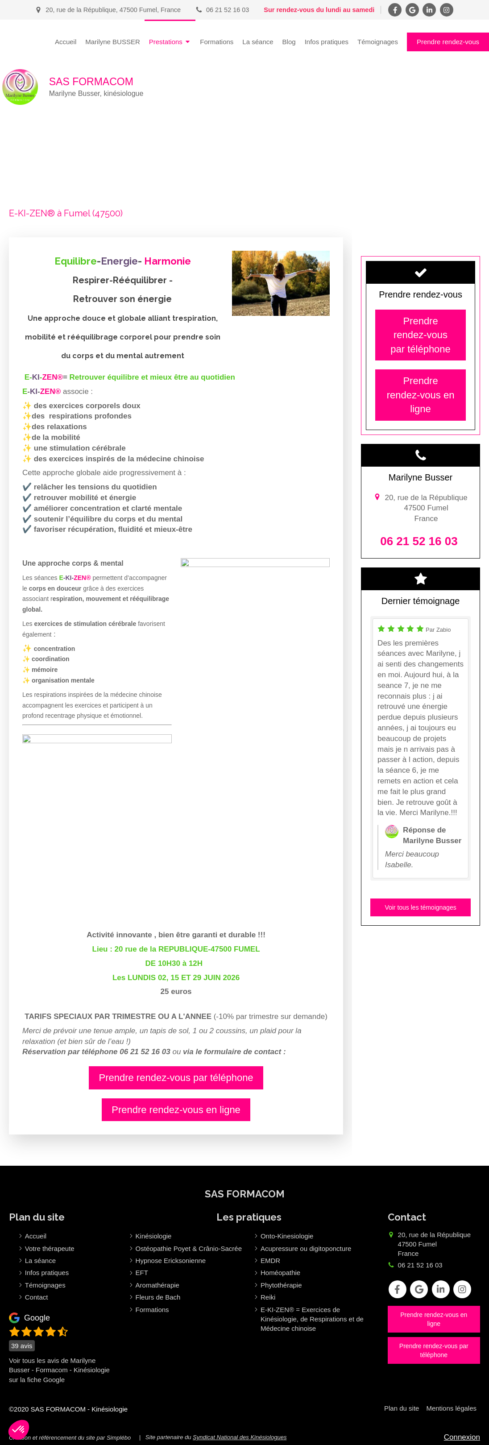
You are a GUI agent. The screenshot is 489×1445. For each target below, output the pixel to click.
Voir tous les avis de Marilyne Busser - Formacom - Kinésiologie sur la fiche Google (59, 1370)
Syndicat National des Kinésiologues (239, 1437)
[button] (18, 1430)
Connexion (462, 1437)
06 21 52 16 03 (420, 1265)
